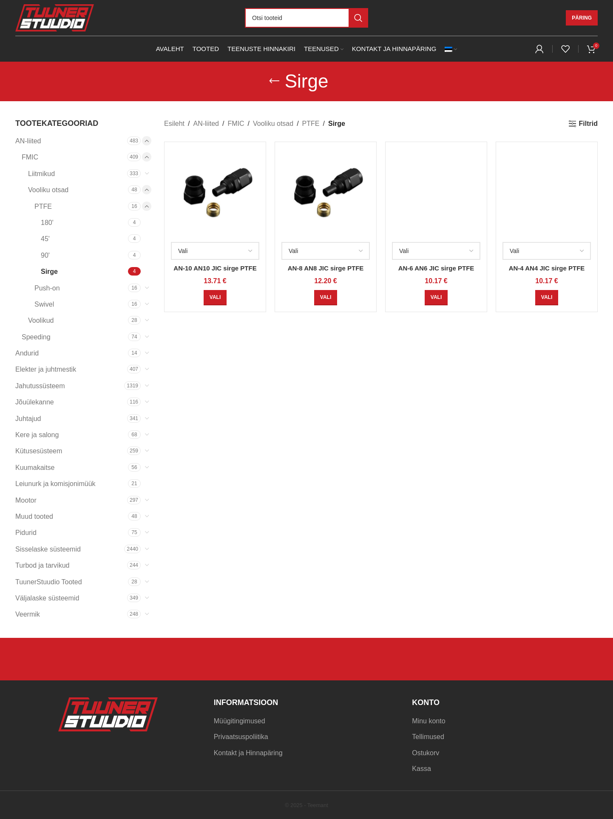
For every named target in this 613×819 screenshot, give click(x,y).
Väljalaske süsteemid (47, 598)
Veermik (27, 614)
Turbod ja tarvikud (42, 565)
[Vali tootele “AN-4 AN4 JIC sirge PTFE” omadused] (546, 297)
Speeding (36, 337)
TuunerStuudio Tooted (48, 582)
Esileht (174, 123)
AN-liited (28, 141)
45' (45, 238)
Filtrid (588, 123)
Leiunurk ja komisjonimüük (55, 483)
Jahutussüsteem (40, 386)
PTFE (43, 206)
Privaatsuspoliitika (241, 736)
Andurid (27, 353)
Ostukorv (425, 752)
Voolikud (41, 320)
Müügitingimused (239, 721)
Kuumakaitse (35, 467)
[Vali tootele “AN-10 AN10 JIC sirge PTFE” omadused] (215, 297)
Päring (582, 18)
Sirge (49, 271)
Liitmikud (41, 173)
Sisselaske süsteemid (48, 549)
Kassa (421, 768)
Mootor (26, 500)
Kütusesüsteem (38, 451)
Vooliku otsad (48, 189)
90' (45, 255)
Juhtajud (28, 418)
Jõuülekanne (34, 402)
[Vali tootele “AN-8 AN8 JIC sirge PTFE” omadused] (325, 297)
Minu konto (428, 721)
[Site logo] (54, 17)
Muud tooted (34, 516)
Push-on (47, 288)
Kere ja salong (37, 434)
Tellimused (428, 736)
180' (47, 222)
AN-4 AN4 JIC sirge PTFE (547, 268)
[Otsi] (306, 18)
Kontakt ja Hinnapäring (248, 752)
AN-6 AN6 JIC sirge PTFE (436, 268)
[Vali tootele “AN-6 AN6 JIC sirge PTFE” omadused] (436, 297)
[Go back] (274, 81)
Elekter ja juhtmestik (45, 369)
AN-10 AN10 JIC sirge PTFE (214, 268)
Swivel (44, 304)
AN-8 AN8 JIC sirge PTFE (326, 268)
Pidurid (26, 532)
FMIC (30, 157)
